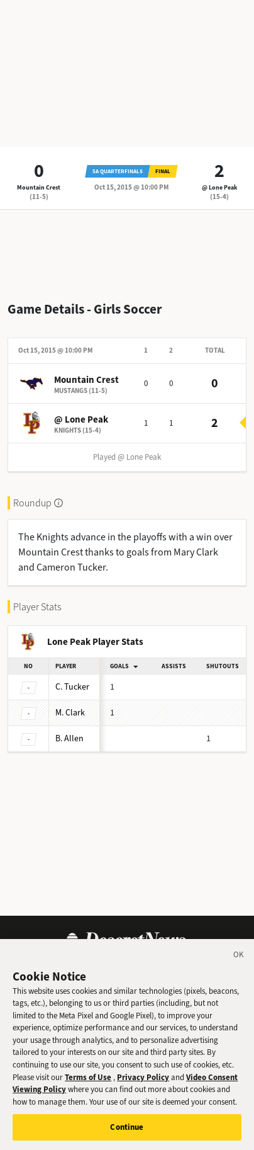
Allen (69, 738)
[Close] (239, 968)
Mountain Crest (38, 187)
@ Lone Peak (219, 187)
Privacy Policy (143, 1088)
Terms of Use (88, 1088)
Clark (70, 713)
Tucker (72, 687)
